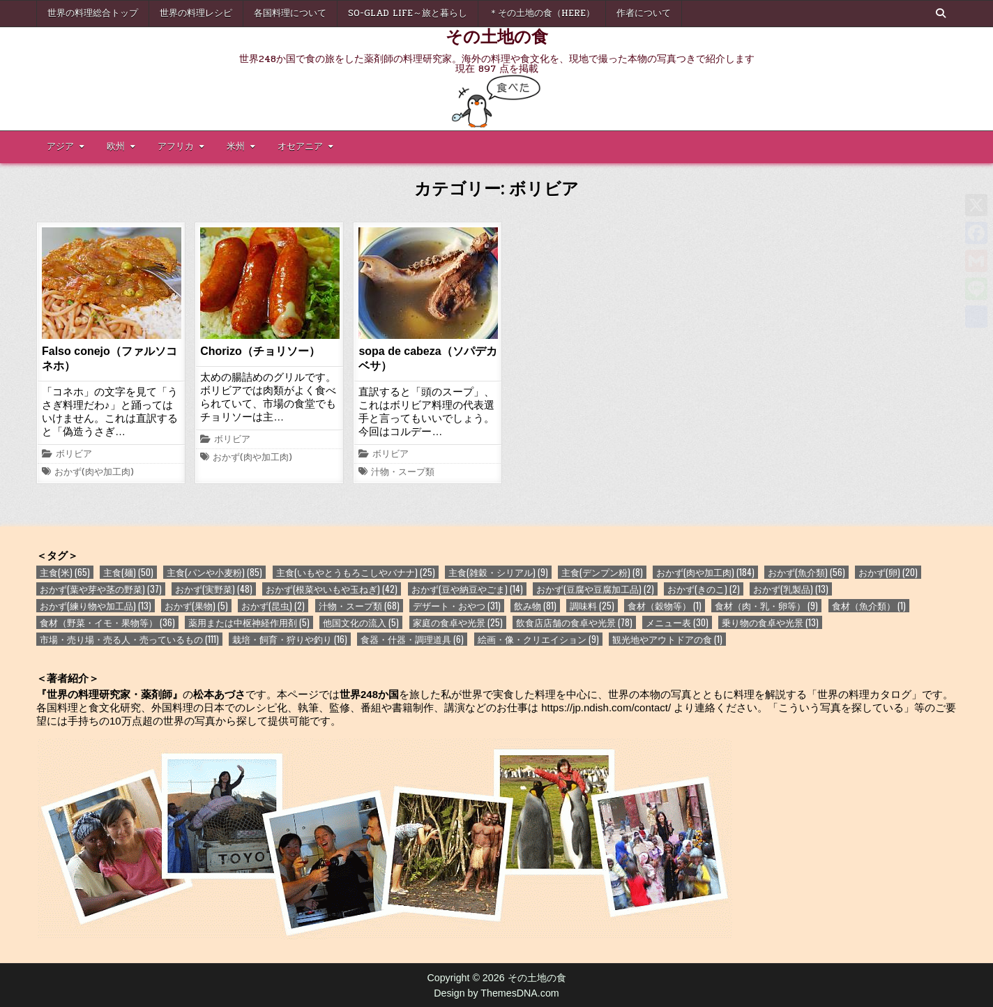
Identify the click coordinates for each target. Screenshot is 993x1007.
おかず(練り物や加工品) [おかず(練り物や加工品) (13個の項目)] (95, 605)
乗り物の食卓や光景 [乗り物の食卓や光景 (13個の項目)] (770, 622)
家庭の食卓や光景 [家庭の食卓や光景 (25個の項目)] (458, 622)
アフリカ (176, 146)
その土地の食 (497, 35)
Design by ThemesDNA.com (496, 993)
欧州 (116, 146)
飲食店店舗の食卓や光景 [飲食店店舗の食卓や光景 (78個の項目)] (574, 622)
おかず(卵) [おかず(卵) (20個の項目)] (888, 572)
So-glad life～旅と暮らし (407, 13)
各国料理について (290, 13)
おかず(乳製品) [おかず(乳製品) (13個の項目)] (790, 589)
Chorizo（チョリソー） (260, 351)
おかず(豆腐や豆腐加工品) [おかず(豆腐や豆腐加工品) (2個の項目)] (595, 589)
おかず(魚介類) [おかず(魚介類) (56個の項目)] (806, 572)
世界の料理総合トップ (92, 13)
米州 (236, 146)
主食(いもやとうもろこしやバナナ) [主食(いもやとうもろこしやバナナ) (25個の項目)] (355, 572)
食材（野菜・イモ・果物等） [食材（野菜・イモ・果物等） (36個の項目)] (107, 622)
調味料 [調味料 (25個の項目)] (592, 605)
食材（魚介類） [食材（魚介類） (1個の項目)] (869, 605)
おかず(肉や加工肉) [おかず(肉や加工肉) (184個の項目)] (705, 572)
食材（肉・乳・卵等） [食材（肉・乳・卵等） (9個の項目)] (766, 605)
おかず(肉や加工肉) (94, 472)
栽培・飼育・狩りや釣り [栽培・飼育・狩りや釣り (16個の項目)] (289, 639)
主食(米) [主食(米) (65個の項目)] (65, 572)
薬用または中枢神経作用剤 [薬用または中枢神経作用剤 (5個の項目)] (249, 622)
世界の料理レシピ (196, 13)
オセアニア (300, 146)
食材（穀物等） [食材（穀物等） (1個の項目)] (665, 605)
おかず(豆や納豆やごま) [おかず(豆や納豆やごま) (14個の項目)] (467, 589)
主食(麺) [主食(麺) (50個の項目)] (128, 572)
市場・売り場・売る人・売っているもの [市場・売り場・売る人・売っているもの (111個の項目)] (129, 639)
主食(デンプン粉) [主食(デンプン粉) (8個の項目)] (602, 572)
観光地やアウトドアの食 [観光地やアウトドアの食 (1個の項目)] (667, 639)
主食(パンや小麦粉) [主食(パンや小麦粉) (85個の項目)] (214, 572)
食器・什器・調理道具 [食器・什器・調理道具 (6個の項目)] (412, 639)
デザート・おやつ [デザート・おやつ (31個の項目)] (457, 605)
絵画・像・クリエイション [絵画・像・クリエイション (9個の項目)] (538, 639)
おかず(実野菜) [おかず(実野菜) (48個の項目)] (213, 589)
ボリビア (74, 454)
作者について (643, 13)
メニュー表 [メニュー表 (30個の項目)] (677, 622)
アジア (60, 146)
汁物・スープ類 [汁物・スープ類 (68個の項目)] (359, 605)
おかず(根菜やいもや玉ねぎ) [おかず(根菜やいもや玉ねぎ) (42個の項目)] (331, 589)
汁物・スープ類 (402, 472)
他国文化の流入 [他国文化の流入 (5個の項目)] (361, 622)
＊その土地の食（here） (542, 13)
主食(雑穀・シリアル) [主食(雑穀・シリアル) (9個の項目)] (498, 572)
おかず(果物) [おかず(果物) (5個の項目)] (196, 605)
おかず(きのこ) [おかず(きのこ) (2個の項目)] (703, 589)
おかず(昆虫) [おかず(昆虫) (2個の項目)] (273, 605)
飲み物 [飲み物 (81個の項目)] (535, 605)
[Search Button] (940, 13)
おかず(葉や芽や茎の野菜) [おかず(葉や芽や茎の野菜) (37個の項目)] (101, 589)
